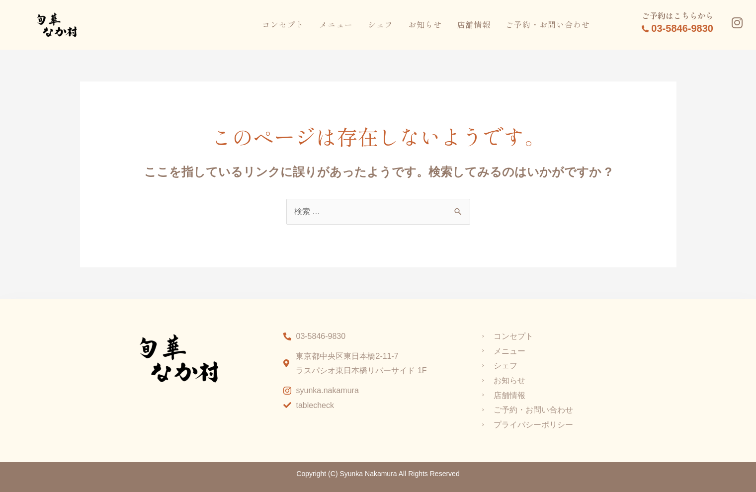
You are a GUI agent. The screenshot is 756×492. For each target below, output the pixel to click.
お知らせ (425, 24)
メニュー (336, 24)
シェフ (380, 24)
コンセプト (283, 24)
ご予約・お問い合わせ (547, 24)
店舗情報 (474, 24)
